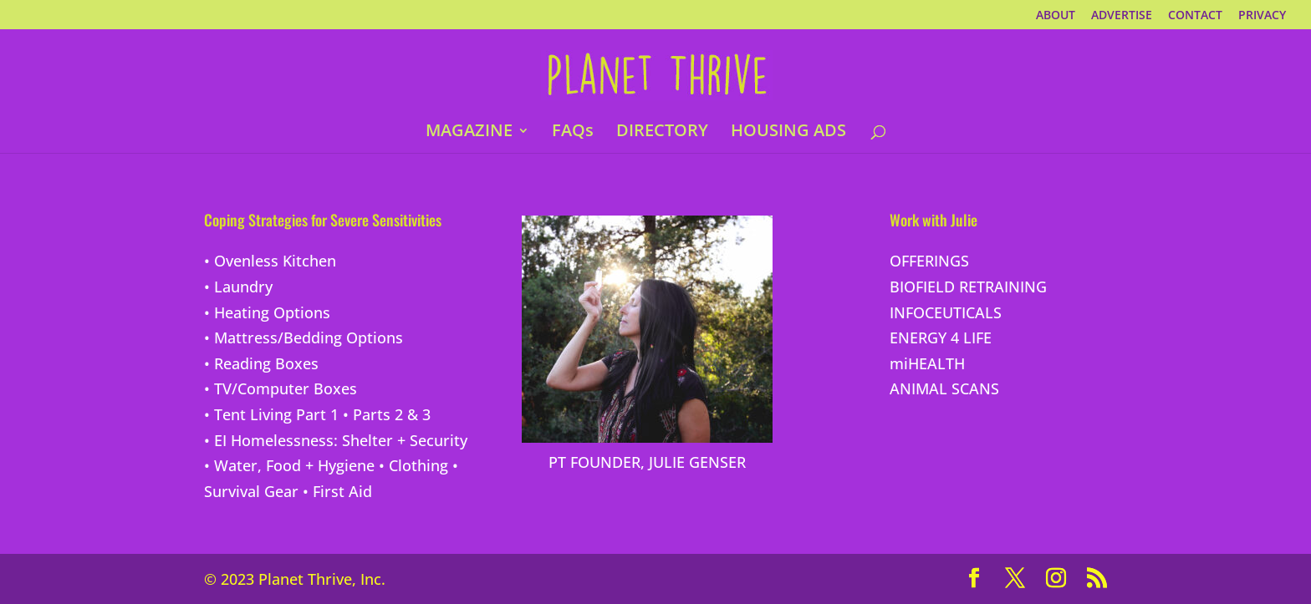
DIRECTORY (662, 132)
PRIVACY (1262, 16)
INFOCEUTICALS (946, 312)
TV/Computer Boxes (285, 388)
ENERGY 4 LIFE (941, 337)
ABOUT (1055, 16)
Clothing (418, 465)
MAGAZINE (469, 132)
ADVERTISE (1121, 16)
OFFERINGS (929, 261)
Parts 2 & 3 (392, 414)
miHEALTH (927, 363)
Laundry (243, 287)
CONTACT (1195, 16)
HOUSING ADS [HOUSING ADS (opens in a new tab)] (788, 132)
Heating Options (272, 312)
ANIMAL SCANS (944, 388)
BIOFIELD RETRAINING (968, 287)
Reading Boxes (266, 363)
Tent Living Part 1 (276, 414)
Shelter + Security (404, 440)
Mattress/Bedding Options (308, 337)
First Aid (342, 491)
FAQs (573, 132)
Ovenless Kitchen (275, 261)
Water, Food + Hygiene (294, 465)
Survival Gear (251, 491)
